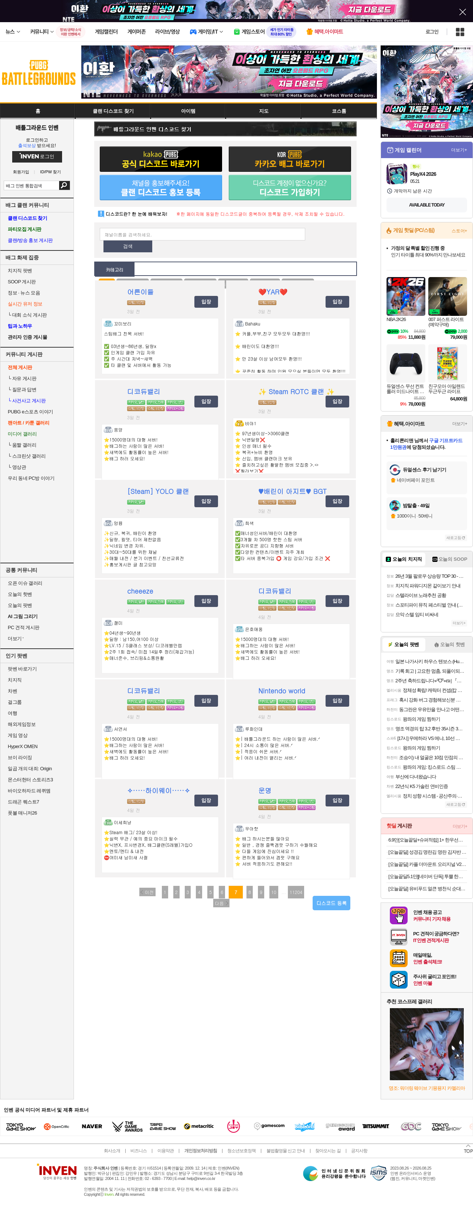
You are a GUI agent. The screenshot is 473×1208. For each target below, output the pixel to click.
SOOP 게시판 (22, 281)
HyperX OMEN (22, 746)
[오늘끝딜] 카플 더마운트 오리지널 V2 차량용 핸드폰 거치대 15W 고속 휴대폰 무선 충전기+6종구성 (427, 864)
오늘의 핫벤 (20, 594)
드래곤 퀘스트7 (23, 801)
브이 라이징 (20, 757)
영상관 (17, 467)
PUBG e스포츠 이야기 (30, 411)
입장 (206, 301)
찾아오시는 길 (327, 1150)
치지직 (15, 680)
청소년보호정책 (241, 1150)
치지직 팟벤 (20, 270)
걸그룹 (15, 702)
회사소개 (112, 1150)
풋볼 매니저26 (22, 813)
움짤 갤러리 (22, 445)
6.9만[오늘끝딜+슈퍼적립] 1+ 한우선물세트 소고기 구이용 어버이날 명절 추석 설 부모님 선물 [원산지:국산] (427, 840)
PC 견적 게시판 (24, 627)
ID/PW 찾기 (50, 172)
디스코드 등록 (331, 903)
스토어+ (459, 230)
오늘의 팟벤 (20, 605)
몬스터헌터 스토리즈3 (30, 779)
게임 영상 (17, 735)
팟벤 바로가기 (22, 668)
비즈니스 (138, 1150)
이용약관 (165, 1150)
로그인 (432, 32)
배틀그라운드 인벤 (37, 127)
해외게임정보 (21, 724)
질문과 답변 (22, 389)
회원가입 (21, 172)
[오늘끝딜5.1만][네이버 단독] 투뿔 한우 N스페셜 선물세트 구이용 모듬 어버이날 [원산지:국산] (427, 876)
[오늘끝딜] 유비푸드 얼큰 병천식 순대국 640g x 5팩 (427, 888)
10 (273, 892)
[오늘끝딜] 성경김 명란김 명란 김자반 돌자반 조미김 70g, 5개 (427, 852)
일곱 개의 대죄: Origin (30, 768)
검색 (64, 185)
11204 (296, 892)
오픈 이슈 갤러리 (25, 583)
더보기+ (459, 150)
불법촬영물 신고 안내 (285, 1150)
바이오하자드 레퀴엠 (29, 790)
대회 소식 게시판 (27, 315)
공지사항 (359, 1150)
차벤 (12, 691)
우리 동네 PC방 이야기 (31, 478)
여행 (12, 713)
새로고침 (453, 538)
